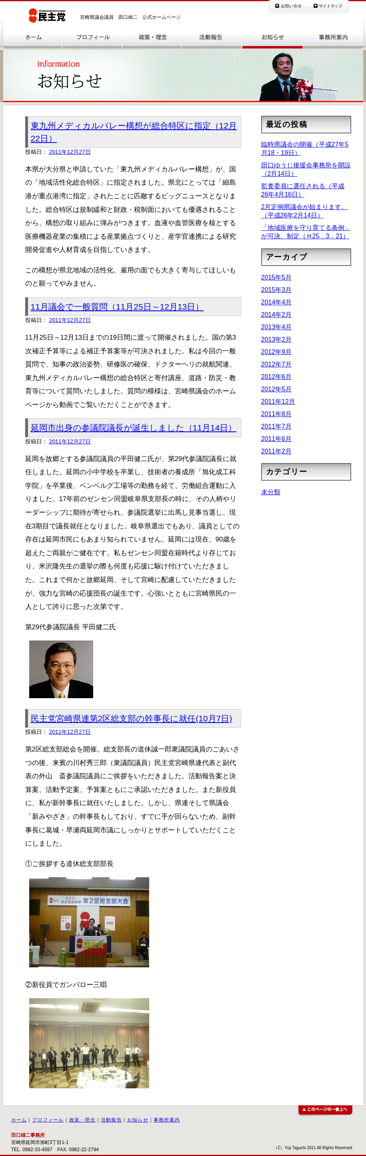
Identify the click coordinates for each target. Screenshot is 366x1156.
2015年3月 (276, 289)
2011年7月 (276, 426)
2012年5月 (276, 389)
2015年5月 (276, 277)
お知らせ (137, 1120)
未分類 (270, 492)
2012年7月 (276, 364)
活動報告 (111, 1120)
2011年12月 (278, 401)
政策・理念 (82, 1120)
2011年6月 (276, 438)
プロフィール (48, 1120)
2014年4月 (276, 302)
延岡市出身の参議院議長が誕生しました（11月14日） (134, 427)
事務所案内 (167, 1120)
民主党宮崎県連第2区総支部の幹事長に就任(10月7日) (131, 718)
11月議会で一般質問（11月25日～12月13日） (117, 306)
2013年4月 (276, 327)
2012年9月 (276, 351)
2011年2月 (276, 451)
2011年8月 (276, 414)
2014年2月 (276, 314)
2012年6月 (276, 376)
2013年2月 (276, 339)
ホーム (19, 1120)
